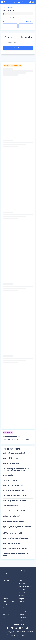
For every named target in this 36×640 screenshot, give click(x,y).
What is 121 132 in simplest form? (13, 485)
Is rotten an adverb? (9, 475)
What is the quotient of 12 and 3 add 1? (14, 501)
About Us (21, 601)
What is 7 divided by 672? (10, 458)
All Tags (5, 577)
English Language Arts (25, 586)
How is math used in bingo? (11, 480)
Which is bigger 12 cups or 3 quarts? (14, 521)
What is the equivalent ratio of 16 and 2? (15, 548)
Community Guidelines (9, 601)
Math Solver (6, 614)
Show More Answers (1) (10, 26)
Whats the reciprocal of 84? (11, 463)
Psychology (22, 589)
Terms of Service (23, 608)
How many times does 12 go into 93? (14, 511)
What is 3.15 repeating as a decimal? (14, 453)
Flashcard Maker (7, 608)
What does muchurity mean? (11, 516)
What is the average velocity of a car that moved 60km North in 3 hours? (17, 527)
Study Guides (6, 611)
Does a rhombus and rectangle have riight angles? (16, 554)
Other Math (14, 7)
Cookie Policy (22, 617)
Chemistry (21, 577)
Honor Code (6, 605)
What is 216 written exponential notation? (15, 538)
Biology (21, 580)
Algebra (21, 574)
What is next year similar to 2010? (13, 543)
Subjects (5, 7)
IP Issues (21, 620)
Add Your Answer (26, 26)
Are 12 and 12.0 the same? (10, 506)
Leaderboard (6, 574)
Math (9, 7)
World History (22, 583)
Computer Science (23, 592)
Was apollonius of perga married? (13, 490)
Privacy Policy (22, 611)
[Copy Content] (28, 21)
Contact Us (22, 605)
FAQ (4, 617)
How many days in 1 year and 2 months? (15, 496)
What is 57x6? (9, 10)
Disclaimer (21, 614)
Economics (21, 595)
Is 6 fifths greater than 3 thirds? (12, 533)
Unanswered (6, 580)
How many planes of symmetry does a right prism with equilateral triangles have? (16, 469)
